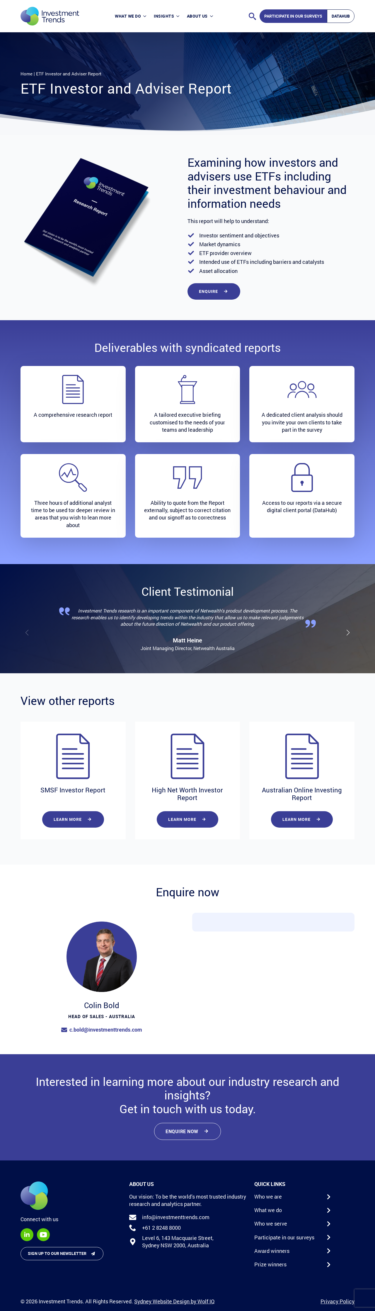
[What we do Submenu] (145, 16)
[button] (348, 633)
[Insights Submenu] (178, 16)
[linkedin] (27, 1234)
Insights (164, 16)
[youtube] (43, 1234)
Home (27, 74)
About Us (197, 16)
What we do (128, 16)
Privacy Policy (337, 1301)
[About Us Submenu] (212, 16)
